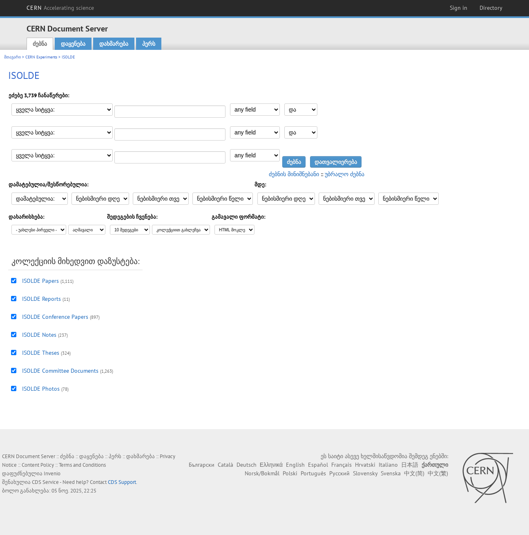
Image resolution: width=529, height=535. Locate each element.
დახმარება (113, 43)
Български (201, 464)
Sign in (458, 7)
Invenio (52, 473)
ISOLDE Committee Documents (60, 370)
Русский (339, 473)
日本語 (409, 464)
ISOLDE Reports (41, 298)
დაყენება (73, 43)
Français (341, 464)
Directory (491, 7)
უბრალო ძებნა (344, 174)
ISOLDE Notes (39, 334)
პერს (148, 43)
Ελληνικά (271, 464)
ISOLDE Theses (40, 352)
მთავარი (12, 57)
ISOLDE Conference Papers (55, 316)
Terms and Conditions (82, 464)
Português (313, 473)
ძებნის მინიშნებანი (294, 174)
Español (318, 464)
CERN (60, 7)
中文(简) (414, 473)
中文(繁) (438, 473)
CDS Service (45, 482)
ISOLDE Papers (40, 280)
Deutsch (247, 464)
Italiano (388, 464)
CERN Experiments (41, 57)
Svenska (391, 473)
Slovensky (365, 473)
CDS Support (122, 482)
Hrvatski (365, 464)
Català (225, 464)
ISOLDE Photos (41, 388)
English (295, 464)
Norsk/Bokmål (262, 473)
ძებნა (40, 43)
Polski (290, 473)
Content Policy (38, 464)
